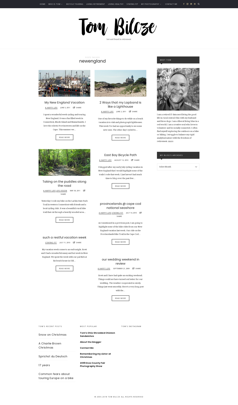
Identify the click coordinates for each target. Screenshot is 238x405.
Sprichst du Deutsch (53, 357)
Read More (64, 138)
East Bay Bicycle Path (120, 156)
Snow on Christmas (52, 336)
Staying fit (132, 4)
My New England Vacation (64, 104)
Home (42, 4)
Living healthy (116, 4)
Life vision (61, 192)
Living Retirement (95, 4)
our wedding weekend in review (120, 263)
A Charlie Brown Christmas (50, 347)
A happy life (51, 108)
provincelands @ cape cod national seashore (120, 207)
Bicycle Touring (74, 4)
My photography (150, 4)
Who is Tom (54, 4)
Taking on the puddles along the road (64, 185)
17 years (44, 366)
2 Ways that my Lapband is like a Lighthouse (120, 106)
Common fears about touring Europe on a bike (56, 377)
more (170, 141)
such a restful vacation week (64, 239)
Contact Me (171, 4)
